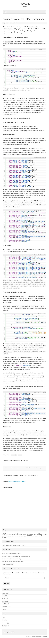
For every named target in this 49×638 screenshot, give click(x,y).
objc (6, 536)
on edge (25, 6)
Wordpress (44, 636)
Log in (3, 617)
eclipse (30, 534)
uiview (19, 535)
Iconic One (28, 636)
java (43, 534)
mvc (46, 534)
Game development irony (11, 468)
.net (19, 460)
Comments (5, 623)
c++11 (27, 534)
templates (16, 535)
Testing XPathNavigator (7, 564)
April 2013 (4, 601)
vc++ (34, 535)
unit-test (29, 536)
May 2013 (4, 598)
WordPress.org (5, 625)
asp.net (13, 534)
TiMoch (25, 4)
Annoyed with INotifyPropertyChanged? (11, 553)
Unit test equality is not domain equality (11, 558)
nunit (3, 536)
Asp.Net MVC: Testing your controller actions (12, 561)
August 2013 (5, 593)
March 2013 (5, 603)
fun (32, 534)
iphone (40, 534)
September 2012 (6, 606)
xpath (26, 460)
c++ (19, 534)
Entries (4, 620)
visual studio (37, 535)
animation (9, 534)
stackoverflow (11, 535)
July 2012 (4, 609)
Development (11, 460)
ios (37, 534)
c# (21, 460)
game (35, 534)
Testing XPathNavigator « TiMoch (16, 481)
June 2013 (4, 595)
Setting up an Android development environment (13, 545)
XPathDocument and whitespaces (35, 468)
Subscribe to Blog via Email (11, 569)
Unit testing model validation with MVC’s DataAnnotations (16, 556)
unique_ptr (23, 535)
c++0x (23, 534)
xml (24, 460)
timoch (7, 23)
